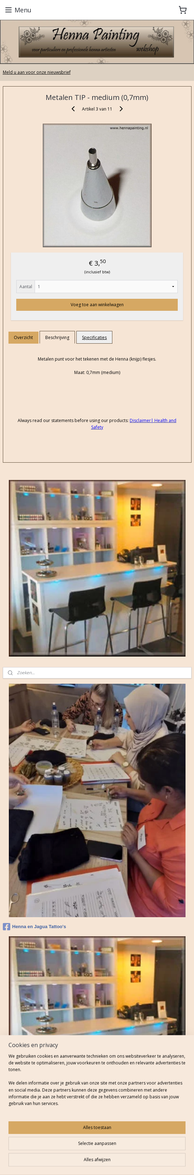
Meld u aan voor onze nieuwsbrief (37, 72)
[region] (97, 1083)
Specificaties (94, 337)
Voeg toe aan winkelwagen (97, 305)
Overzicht (23, 337)
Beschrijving (57, 337)
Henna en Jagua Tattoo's (34, 926)
